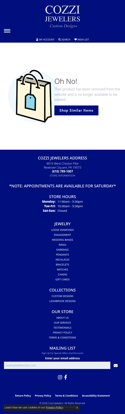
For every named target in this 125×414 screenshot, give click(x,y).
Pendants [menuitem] (62, 254)
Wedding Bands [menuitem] (62, 240)
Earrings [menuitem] (62, 249)
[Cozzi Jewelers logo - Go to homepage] (62, 18)
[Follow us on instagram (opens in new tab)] (60, 377)
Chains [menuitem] (62, 274)
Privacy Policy (62, 332)
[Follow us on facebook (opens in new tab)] (65, 377)
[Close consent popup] (77, 407)
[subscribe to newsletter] (115, 365)
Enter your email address (62, 358)
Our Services (62, 322)
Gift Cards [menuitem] (62, 279)
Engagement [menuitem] (62, 235)
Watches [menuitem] (62, 269)
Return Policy (23, 395)
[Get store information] (62, 175)
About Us (62, 317)
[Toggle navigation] (7, 30)
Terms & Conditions (62, 337)
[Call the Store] (62, 171)
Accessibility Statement (96, 395)
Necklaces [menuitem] (62, 259)
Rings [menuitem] (62, 244)
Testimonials (62, 327)
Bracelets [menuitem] (62, 264)
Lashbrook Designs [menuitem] (62, 301)
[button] (45, 40)
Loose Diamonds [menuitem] (62, 230)
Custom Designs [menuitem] (62, 296)
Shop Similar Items (76, 110)
